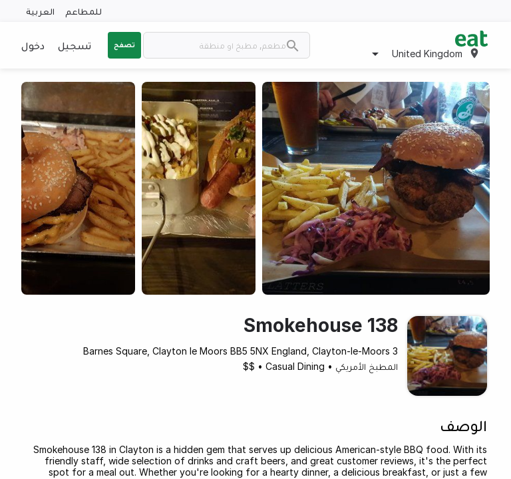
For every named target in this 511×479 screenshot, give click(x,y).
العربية (40, 11)
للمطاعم (83, 11)
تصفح (124, 44)
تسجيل (74, 45)
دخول (33, 45)
